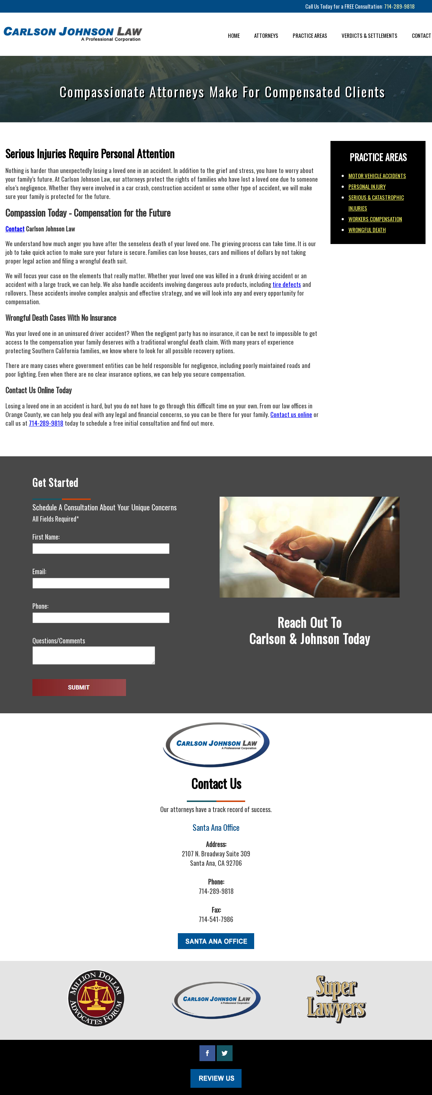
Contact (14, 228)
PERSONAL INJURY (367, 186)
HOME (234, 35)
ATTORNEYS (266, 35)
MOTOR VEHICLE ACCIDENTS (377, 175)
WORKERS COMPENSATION (375, 219)
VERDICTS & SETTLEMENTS (369, 35)
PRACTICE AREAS (310, 35)
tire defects (287, 284)
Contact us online (291, 414)
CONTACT (421, 35)
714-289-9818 (399, 6)
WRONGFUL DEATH (367, 230)
